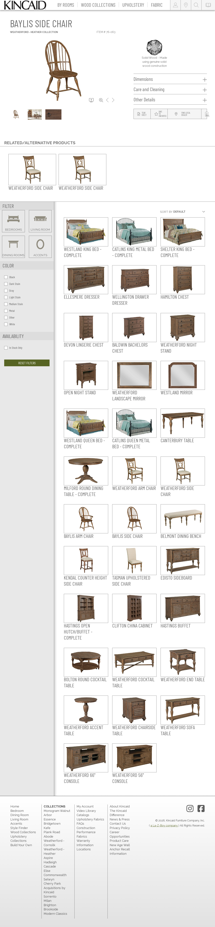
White (9, 324)
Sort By (166, 211)
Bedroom (17, 811)
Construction (86, 828)
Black (9, 277)
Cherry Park (52, 883)
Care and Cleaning (170, 89)
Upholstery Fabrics (90, 819)
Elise (47, 871)
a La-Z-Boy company (164, 825)
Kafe (47, 828)
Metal (9, 310)
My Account (85, 806)
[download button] (91, 100)
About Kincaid (120, 806)
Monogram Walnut (57, 811)
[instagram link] (190, 808)
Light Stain (12, 297)
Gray (9, 290)
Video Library (86, 811)
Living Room (19, 819)
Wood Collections (23, 832)
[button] (66, 5)
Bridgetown (52, 823)
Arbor (48, 815)
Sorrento (50, 896)
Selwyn (49, 879)
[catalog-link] (208, 5)
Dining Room (19, 815)
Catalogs (83, 815)
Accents (16, 823)
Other (9, 317)
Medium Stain (13, 303)
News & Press (120, 819)
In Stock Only (13, 347)
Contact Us (118, 823)
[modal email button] (207, 114)
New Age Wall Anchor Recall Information (120, 849)
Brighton (50, 905)
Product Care (119, 840)
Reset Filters (27, 363)
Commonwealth (55, 875)
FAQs (80, 823)
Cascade (50, 866)
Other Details (170, 99)
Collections (54, 806)
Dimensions (170, 79)
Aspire (48, 858)
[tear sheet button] (142, 114)
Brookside (51, 909)
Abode (48, 836)
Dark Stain (12, 283)
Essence (50, 819)
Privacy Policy (120, 828)
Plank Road (52, 832)
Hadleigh (50, 862)
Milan (47, 900)
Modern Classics (55, 913)
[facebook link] (201, 808)
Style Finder (19, 828)
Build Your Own (21, 845)
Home (14, 806)
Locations (84, 849)
